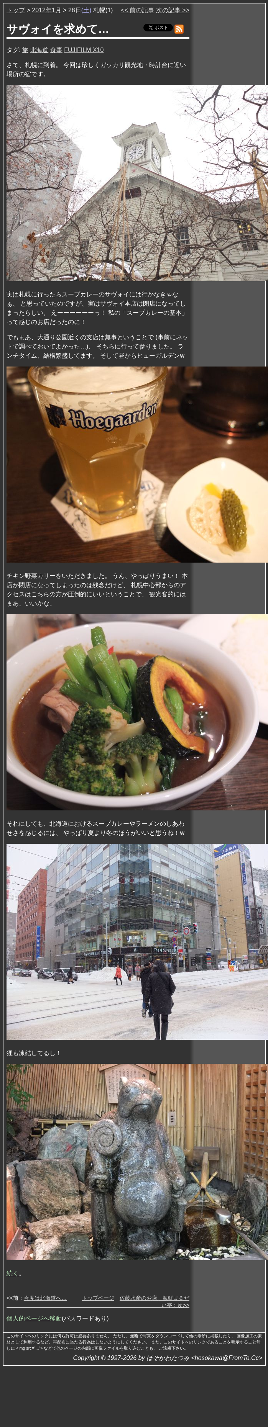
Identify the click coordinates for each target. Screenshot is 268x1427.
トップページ (98, 1298)
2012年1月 (46, 10)
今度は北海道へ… (45, 1298)
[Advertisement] (228, 122)
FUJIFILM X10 (84, 50)
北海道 (39, 50)
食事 (56, 50)
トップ (16, 10)
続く (13, 1273)
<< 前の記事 (137, 10)
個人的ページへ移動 (34, 1318)
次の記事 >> (172, 10)
